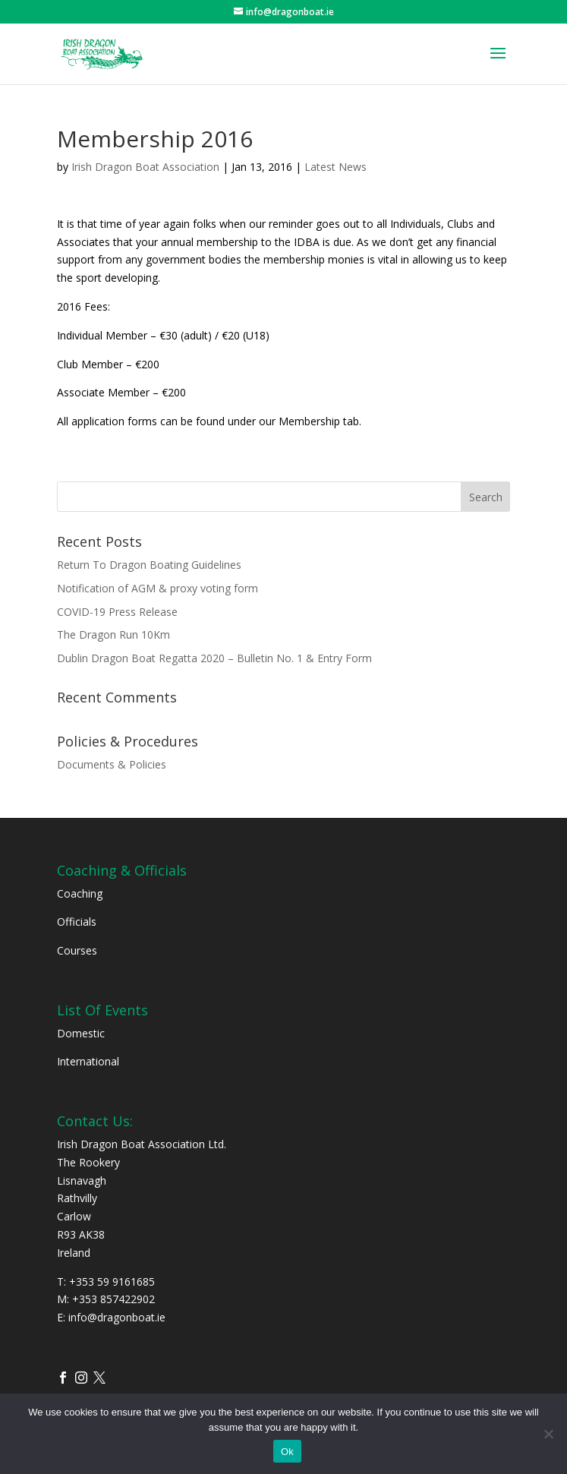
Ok (287, 1451)
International (88, 1061)
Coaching (79, 893)
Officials (76, 921)
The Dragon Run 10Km (113, 634)
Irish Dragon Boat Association (145, 166)
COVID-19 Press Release (117, 611)
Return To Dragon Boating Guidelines (149, 564)
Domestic (81, 1033)
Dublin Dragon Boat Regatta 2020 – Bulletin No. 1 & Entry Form (214, 658)
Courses (77, 950)
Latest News (335, 166)
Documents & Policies (111, 764)
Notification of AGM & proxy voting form (157, 588)
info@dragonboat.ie (116, 1317)
